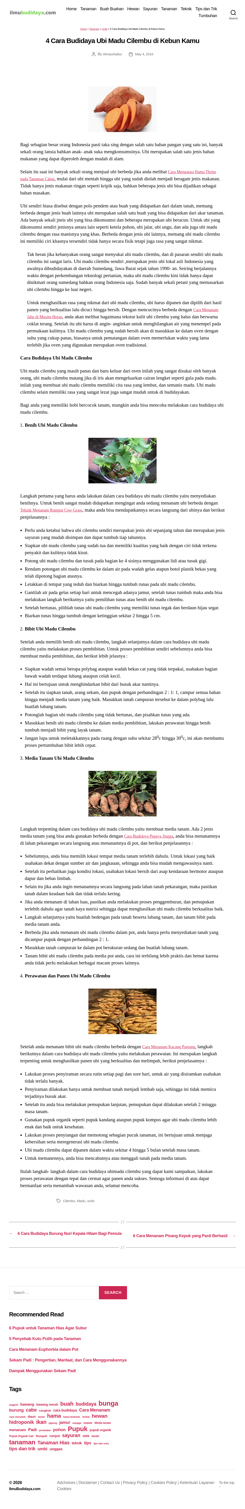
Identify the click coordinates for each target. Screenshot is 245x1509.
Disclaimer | (92, 1490)
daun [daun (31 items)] (32, 1424)
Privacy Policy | (139, 1490)
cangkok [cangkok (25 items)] (45, 1418)
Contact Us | (114, 1490)
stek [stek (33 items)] (85, 1443)
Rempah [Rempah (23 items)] (41, 1443)
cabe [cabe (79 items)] (31, 1417)
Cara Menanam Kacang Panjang (173, 1048)
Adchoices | (70, 1490)
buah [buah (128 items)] (66, 1411)
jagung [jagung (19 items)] (53, 1430)
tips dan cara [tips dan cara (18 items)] (101, 1450)
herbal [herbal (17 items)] (86, 1424)
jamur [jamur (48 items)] (64, 1429)
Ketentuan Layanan (199, 1490)
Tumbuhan (208, 16)
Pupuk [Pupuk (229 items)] (78, 1436)
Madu (82, 1202)
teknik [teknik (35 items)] (77, 1450)
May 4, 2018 (144, 56)
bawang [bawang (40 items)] (27, 1412)
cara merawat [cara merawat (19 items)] (17, 1423)
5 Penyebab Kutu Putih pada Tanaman (45, 1345)
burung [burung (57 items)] (16, 1417)
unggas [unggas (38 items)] (56, 1456)
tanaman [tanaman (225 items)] (22, 1449)
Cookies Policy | (167, 1490)
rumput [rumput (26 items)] (54, 1443)
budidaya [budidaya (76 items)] (86, 1411)
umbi (92, 1202)
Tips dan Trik (184, 16)
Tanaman (114, 9)
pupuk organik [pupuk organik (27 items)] (100, 1437)
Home (97, 9)
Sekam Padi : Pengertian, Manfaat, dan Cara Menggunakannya (68, 1367)
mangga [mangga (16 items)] (76, 1430)
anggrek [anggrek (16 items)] (13, 1412)
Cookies (67, 1496)
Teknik (211, 9)
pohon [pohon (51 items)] (59, 1437)
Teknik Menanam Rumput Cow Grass (56, 511)
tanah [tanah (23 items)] (95, 1443)
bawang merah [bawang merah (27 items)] (47, 1412)
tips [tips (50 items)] (87, 1450)
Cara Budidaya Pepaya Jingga (152, 837)
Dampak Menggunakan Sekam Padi (42, 1378)
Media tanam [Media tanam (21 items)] (103, 1430)
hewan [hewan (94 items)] (100, 1423)
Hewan (158, 9)
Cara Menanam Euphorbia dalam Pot (43, 1356)
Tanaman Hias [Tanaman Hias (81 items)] (54, 1450)
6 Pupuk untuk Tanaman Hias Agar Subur (48, 1335)
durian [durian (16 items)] (41, 1424)
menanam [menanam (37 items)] (17, 1437)
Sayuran (175, 9)
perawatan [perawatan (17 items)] (45, 1437)
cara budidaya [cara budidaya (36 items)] (65, 1417)
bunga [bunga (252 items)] (108, 1410)
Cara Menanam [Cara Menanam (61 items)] (94, 1417)
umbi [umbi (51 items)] (42, 1456)
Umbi (104, 30)
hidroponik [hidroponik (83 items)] (21, 1429)
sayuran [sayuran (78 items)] (71, 1442)
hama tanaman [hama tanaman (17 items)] (71, 1424)
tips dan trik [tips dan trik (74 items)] (22, 1455)
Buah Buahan (137, 9)
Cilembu (69, 1202)
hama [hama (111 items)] (54, 1423)
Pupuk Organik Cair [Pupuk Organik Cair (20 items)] (21, 1443)
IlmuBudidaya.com (27, 1496)
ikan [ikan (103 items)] (41, 1429)
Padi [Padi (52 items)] (32, 1437)
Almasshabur (111, 56)
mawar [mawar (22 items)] (87, 1430)
